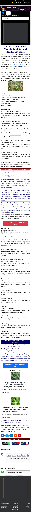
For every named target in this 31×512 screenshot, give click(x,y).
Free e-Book (15, 509)
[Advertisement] (15, 33)
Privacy (28, 506)
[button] (15, 223)
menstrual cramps (15, 135)
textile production (19, 64)
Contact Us (4, 506)
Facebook (15, 506)
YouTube (15, 507)
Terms (28, 507)
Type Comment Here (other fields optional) (18, 458)
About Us (3, 507)
